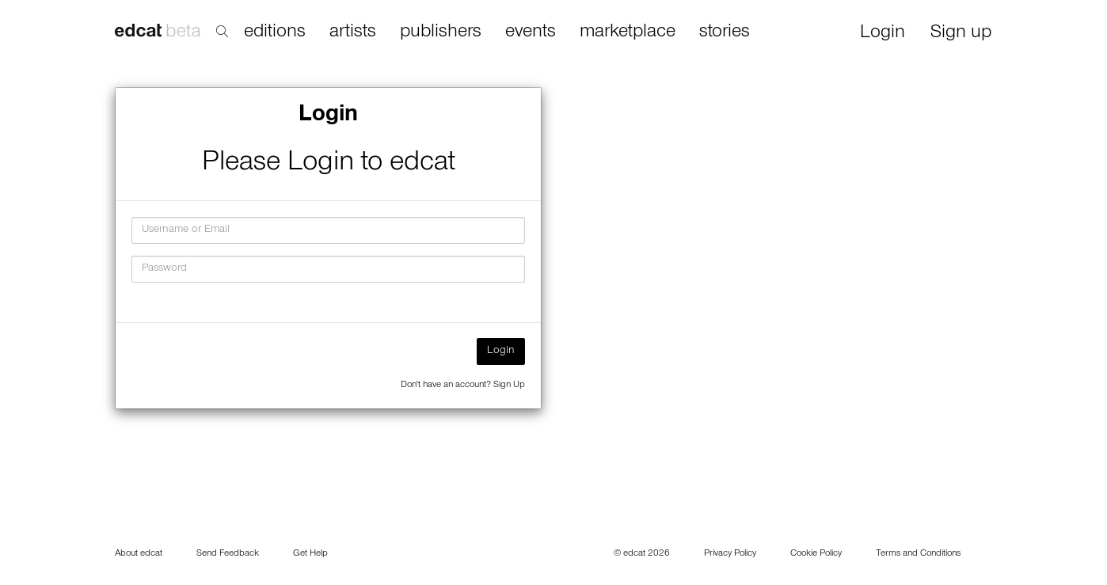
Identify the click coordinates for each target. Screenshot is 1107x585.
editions (275, 32)
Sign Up (509, 385)
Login (882, 34)
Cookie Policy (816, 554)
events (530, 32)
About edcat (138, 554)
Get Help (310, 554)
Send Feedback (227, 554)
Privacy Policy (730, 554)
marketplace (627, 32)
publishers (440, 32)
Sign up (960, 34)
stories (724, 32)
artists (352, 32)
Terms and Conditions (918, 554)
